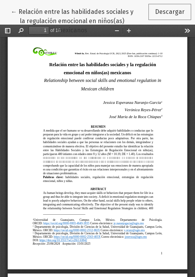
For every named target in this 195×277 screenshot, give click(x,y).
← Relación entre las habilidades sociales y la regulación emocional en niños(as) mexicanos (72, 20)
